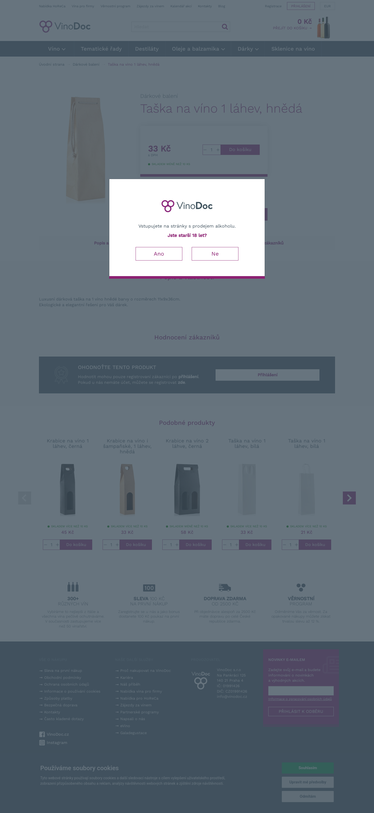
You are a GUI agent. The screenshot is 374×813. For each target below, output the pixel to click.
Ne (215, 253)
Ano (159, 253)
